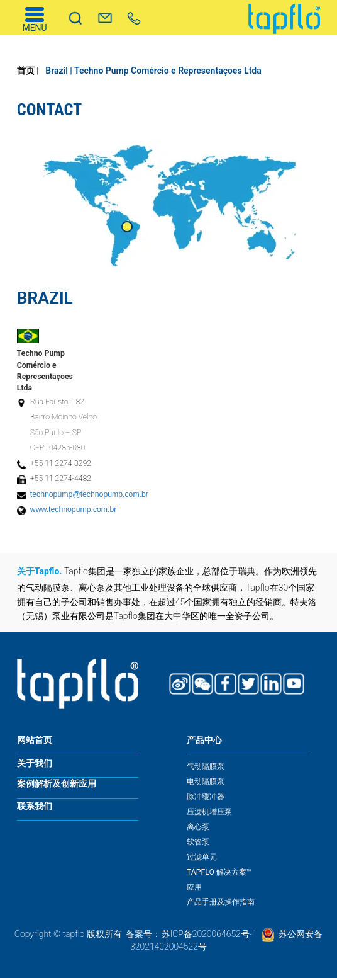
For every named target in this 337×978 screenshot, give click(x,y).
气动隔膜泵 (205, 766)
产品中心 (204, 740)
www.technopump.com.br (73, 509)
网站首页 (34, 740)
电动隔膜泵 (205, 781)
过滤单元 (202, 857)
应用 (194, 887)
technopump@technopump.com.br (89, 494)
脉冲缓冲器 (205, 796)
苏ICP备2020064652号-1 (209, 934)
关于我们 (34, 763)
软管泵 (198, 842)
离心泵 (198, 826)
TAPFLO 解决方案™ (219, 872)
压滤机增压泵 (209, 811)
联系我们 (34, 806)
